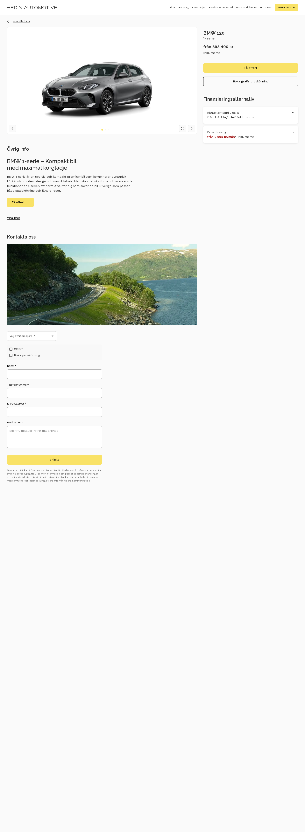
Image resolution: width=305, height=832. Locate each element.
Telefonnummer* (18, 384)
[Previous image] (12, 128)
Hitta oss (266, 7)
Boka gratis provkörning (250, 81)
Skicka (54, 459)
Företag (183, 9)
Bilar (172, 9)
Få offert (18, 202)
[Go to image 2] (105, 129)
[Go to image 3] (108, 129)
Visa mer (13, 218)
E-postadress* (16, 403)
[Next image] (191, 128)
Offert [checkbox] (16, 349)
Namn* (11, 365)
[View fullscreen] (182, 128)
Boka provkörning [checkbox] (24, 355)
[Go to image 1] (102, 130)
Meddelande (15, 422)
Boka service (286, 7)
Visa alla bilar (18, 21)
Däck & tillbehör (246, 9)
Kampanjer (199, 7)
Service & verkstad (221, 9)
